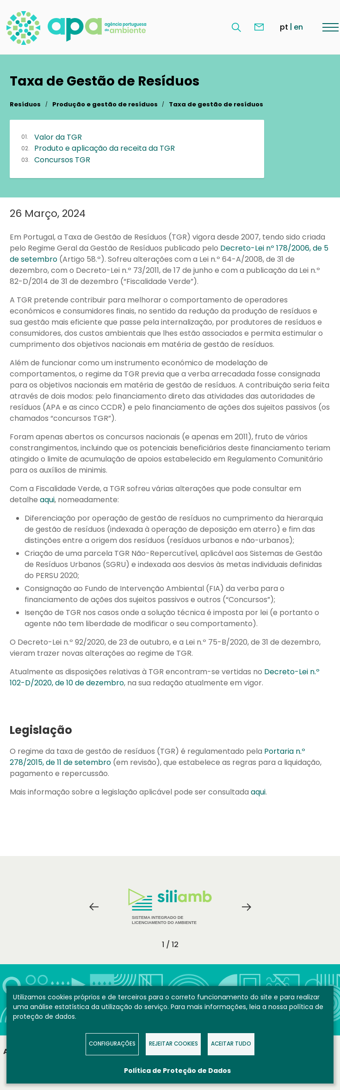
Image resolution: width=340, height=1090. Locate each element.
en (298, 27)
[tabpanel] (170, 906)
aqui (47, 499)
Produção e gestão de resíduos (105, 104)
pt (284, 27)
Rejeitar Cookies (173, 1043)
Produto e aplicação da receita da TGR (104, 148)
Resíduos (25, 104)
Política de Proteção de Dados (177, 1070)
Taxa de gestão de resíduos (216, 104)
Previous (94, 906)
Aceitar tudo (231, 1043)
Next (246, 906)
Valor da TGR (58, 137)
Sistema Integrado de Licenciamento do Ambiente (170, 906)
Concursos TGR (62, 159)
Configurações (112, 1043)
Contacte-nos (259, 27)
